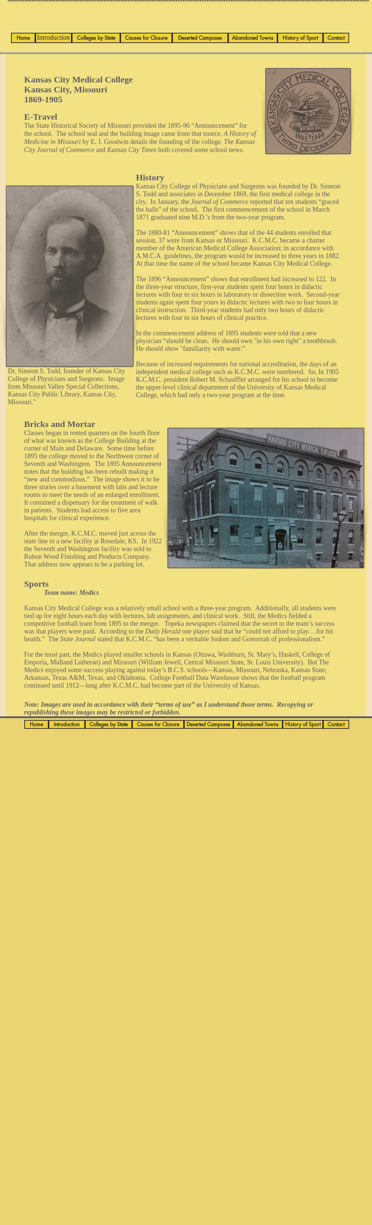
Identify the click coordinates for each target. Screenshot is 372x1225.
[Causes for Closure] (146, 38)
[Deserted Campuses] (200, 38)
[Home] (23, 38)
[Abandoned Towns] (252, 38)
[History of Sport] (300, 38)
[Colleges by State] (96, 38)
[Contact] (336, 38)
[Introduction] (53, 38)
